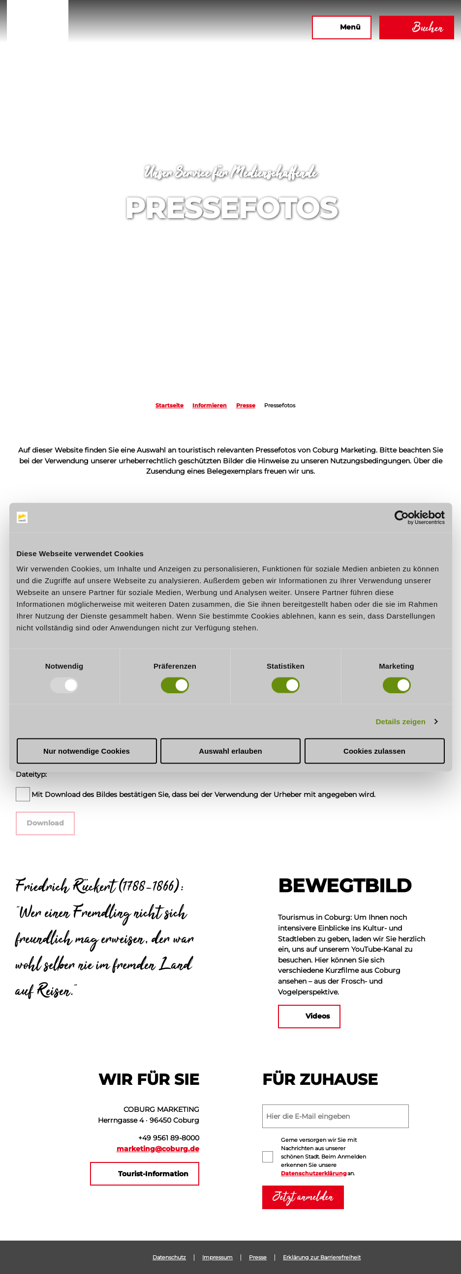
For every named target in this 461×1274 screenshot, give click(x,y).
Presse (245, 405)
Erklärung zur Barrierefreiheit (322, 1257)
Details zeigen (401, 721)
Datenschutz (169, 1257)
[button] (198, 27)
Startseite (169, 405)
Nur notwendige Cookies (86, 751)
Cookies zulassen (374, 751)
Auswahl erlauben (230, 751)
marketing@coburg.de (158, 1148)
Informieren (209, 405)
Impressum (217, 1257)
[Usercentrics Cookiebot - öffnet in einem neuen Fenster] (402, 517)
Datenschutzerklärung (314, 1173)
